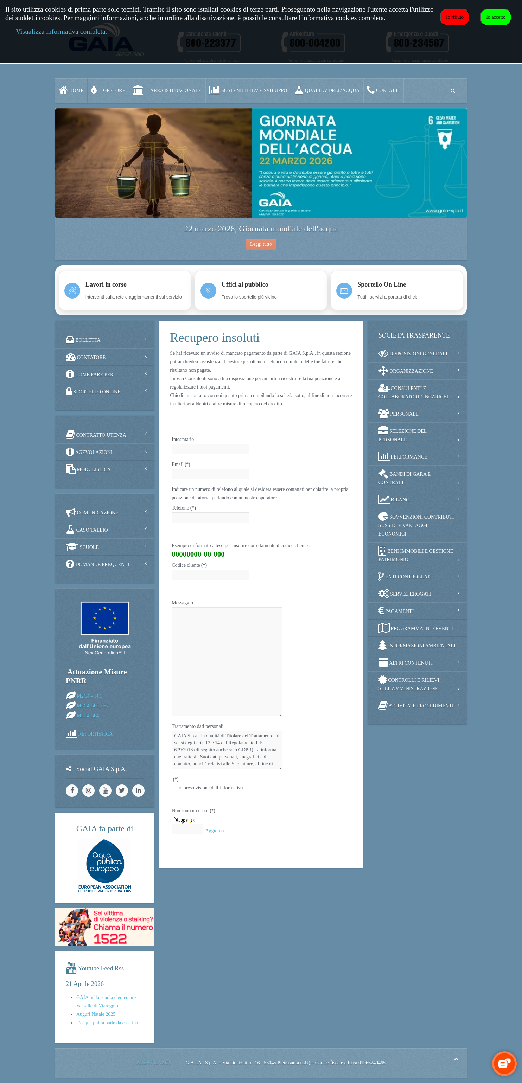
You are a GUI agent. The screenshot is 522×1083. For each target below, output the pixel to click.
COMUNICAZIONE (92, 512)
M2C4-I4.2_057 (93, 705)
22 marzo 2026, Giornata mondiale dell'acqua (261, 228)
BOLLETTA (83, 340)
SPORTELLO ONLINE (93, 391)
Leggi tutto (261, 244)
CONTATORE (86, 357)
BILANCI (394, 499)
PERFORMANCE (402, 456)
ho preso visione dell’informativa (210, 787)
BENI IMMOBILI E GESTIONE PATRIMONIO (415, 554)
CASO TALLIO (87, 529)
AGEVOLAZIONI (89, 452)
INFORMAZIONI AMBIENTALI (417, 645)
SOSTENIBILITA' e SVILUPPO (248, 90)
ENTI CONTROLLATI (405, 576)
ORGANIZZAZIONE (405, 371)
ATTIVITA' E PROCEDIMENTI (416, 705)
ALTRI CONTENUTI (405, 662)
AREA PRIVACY (154, 1062)
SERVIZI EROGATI (404, 593)
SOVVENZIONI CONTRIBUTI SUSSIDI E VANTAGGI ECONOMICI (416, 524)
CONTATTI (383, 90)
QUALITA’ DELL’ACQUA (326, 90)
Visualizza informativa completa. (61, 31)
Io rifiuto (455, 17)
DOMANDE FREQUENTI (97, 564)
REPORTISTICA (95, 733)
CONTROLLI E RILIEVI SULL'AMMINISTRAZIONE (408, 683)
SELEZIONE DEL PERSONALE (402, 434)
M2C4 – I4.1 (89, 695)
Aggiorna (214, 830)
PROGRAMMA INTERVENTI (415, 628)
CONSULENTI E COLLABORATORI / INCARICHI (413, 391)
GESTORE (108, 90)
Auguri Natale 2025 (95, 1014)
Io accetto (495, 17)
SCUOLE (82, 547)
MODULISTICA (88, 469)
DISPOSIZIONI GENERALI (412, 353)
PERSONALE (398, 413)
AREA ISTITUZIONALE (167, 90)
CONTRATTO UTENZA (96, 435)
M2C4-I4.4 (88, 715)
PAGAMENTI (396, 611)
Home (71, 90)
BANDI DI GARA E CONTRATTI (404, 477)
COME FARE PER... (91, 374)
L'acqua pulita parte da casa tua (107, 1022)
